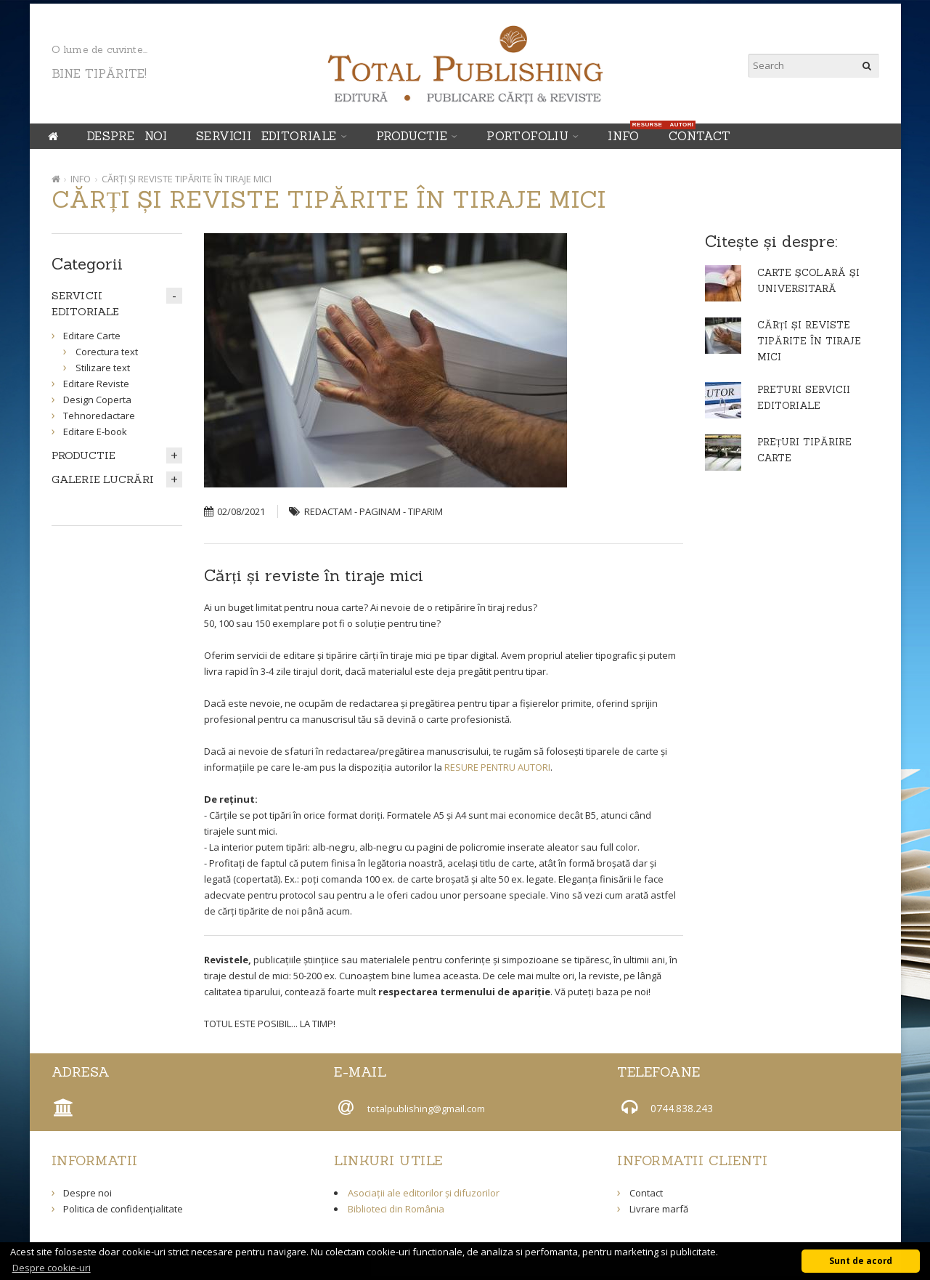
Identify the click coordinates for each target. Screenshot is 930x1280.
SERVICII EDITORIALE (266, 136)
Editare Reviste (96, 383)
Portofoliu (527, 136)
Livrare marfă (658, 1208)
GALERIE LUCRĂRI (103, 479)
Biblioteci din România (396, 1208)
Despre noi (127, 136)
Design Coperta (97, 399)
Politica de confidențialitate (123, 1208)
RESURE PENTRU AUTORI (497, 767)
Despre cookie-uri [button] (51, 1267)
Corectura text (107, 351)
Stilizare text (103, 367)
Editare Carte (92, 335)
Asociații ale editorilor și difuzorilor (423, 1192)
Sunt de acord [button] (860, 1260)
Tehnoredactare (99, 415)
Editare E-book (95, 431)
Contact (700, 136)
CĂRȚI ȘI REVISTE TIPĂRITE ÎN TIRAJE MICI (187, 178)
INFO (627, 133)
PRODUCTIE (412, 136)
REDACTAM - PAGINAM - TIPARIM (373, 511)
